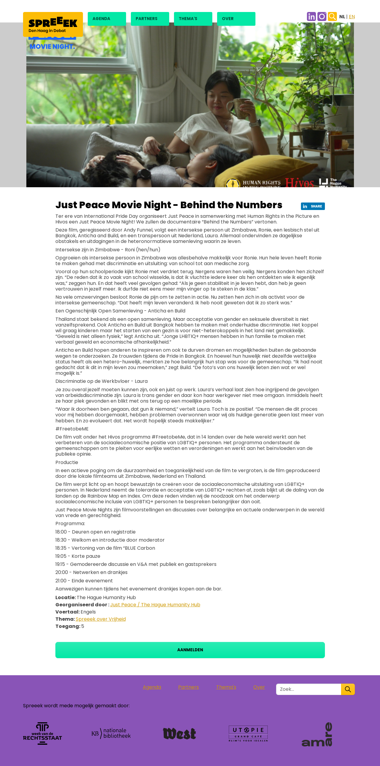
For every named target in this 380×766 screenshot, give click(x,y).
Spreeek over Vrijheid (101, 619)
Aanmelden (190, 650)
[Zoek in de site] (308, 689)
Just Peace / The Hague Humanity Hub (155, 604)
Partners (147, 19)
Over (228, 19)
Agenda (101, 19)
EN (352, 16)
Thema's (188, 19)
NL (342, 16)
